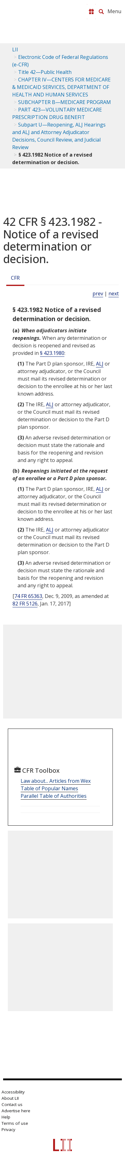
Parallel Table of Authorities (54, 795)
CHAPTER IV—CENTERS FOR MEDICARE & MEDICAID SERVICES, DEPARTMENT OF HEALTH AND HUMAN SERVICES (61, 87)
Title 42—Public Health (45, 72)
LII (15, 49)
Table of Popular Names (49, 788)
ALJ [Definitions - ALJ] (99, 363)
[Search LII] (101, 11)
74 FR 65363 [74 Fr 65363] (28, 596)
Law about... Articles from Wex (56, 780)
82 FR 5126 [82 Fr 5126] (25, 603)
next (113, 293)
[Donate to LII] (91, 11)
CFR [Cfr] (15, 277)
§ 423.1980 (52, 353)
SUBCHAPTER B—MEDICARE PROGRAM (64, 102)
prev (97, 293)
